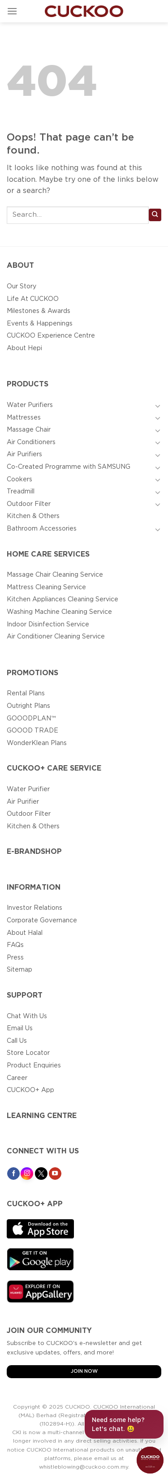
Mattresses (24, 417)
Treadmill (20, 491)
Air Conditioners (31, 442)
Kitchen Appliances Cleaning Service (62, 599)
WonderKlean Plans (37, 743)
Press (15, 957)
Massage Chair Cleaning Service (55, 575)
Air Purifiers (24, 454)
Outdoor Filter (29, 504)
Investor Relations (34, 908)
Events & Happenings (40, 323)
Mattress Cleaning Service (46, 587)
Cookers (19, 479)
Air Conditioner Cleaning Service (56, 636)
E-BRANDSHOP (34, 851)
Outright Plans (28, 706)
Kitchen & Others (33, 516)
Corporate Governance (42, 920)
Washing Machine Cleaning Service (59, 612)
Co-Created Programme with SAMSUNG (68, 467)
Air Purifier (23, 802)
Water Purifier (28, 789)
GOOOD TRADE (32, 730)
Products (27, 384)
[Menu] (12, 11)
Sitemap (19, 969)
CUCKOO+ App (30, 1090)
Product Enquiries (34, 1065)
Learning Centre (42, 1116)
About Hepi (24, 348)
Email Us (20, 1028)
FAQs (15, 945)
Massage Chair (29, 430)
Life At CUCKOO (33, 299)
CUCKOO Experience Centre (51, 335)
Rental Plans (26, 693)
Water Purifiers (30, 405)
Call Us (17, 1041)
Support (25, 995)
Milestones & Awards (38, 311)
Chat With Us (27, 1016)
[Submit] (155, 215)
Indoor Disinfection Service (48, 624)
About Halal (25, 933)
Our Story (21, 286)
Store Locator (28, 1053)
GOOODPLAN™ (31, 718)
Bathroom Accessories (42, 528)
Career (17, 1078)
